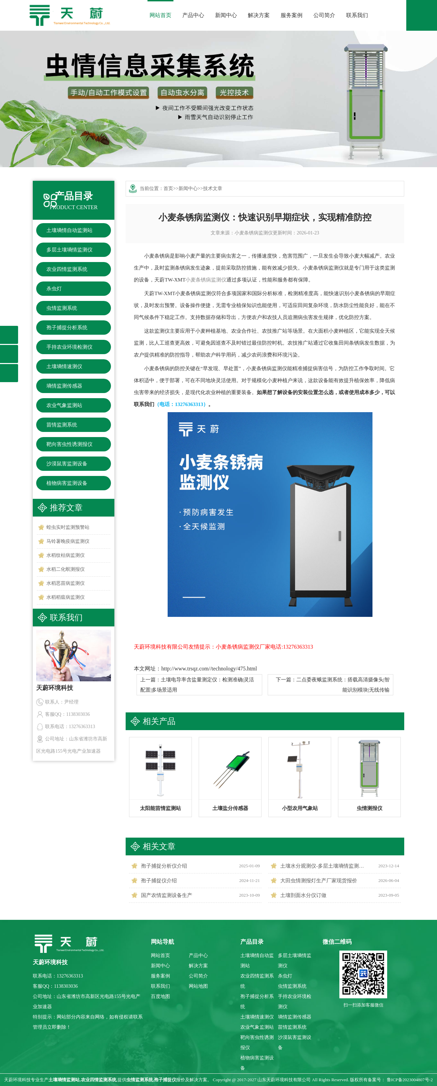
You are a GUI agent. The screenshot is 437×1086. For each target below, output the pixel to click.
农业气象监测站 (64, 405)
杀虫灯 (54, 288)
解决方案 (259, 15)
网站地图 (198, 986)
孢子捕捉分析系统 (66, 327)
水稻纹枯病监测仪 (65, 555)
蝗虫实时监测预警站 (67, 527)
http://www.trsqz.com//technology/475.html (209, 668)
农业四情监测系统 (66, 269)
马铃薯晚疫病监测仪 (67, 541)
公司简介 (324, 15)
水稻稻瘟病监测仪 (65, 597)
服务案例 (291, 15)
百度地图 (160, 996)
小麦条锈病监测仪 (254, 232)
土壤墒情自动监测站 (69, 230)
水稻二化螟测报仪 (65, 569)
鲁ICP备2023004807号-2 (410, 1079)
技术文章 (212, 188)
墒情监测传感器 (64, 386)
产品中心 (193, 15)
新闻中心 (226, 15)
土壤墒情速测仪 (64, 366)
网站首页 (160, 15)
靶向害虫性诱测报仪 (69, 444)
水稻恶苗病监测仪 (65, 583)
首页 (168, 188)
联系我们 (357, 15)
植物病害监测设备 (66, 483)
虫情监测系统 (61, 308)
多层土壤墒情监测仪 (69, 249)
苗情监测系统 (61, 425)
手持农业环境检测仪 (69, 347)
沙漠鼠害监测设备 (66, 463)
